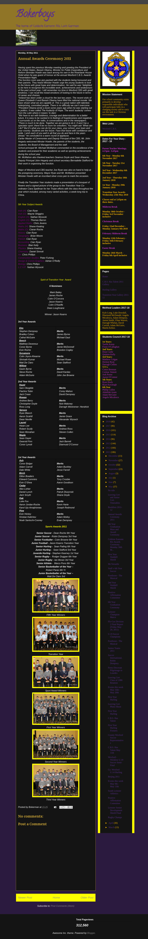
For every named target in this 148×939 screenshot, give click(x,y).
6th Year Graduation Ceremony (114, 605)
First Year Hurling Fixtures (112, 728)
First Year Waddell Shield (113, 557)
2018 (108, 421)
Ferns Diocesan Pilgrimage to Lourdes (115, 670)
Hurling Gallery (109, 290)
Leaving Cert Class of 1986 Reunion (115, 680)
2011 (108, 452)
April (111, 823)
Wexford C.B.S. (109, 128)
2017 (108, 426)
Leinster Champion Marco (113, 614)
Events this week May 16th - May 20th (115, 690)
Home (56, 897)
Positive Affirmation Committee (114, 595)
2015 (108, 434)
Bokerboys (35, 14)
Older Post (87, 897)
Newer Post (25, 897)
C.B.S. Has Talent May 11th (114, 750)
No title (111, 490)
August (112, 473)
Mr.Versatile (113, 564)
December (113, 456)
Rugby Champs (115, 817)
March (112, 827)
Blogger (91, 933)
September (114, 469)
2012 (108, 448)
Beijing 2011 (114, 776)
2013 (108, 443)
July (111, 478)
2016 (108, 430)
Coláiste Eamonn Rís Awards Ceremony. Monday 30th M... (115, 544)
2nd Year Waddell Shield (113, 585)
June (111, 482)
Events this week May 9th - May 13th (115, 784)
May (111, 486)
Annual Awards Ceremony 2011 (115, 517)
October (112, 465)
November (114, 460)
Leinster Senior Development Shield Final (115, 810)
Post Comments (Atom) (62, 906)
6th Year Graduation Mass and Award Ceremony (114, 529)
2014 (108, 439)
